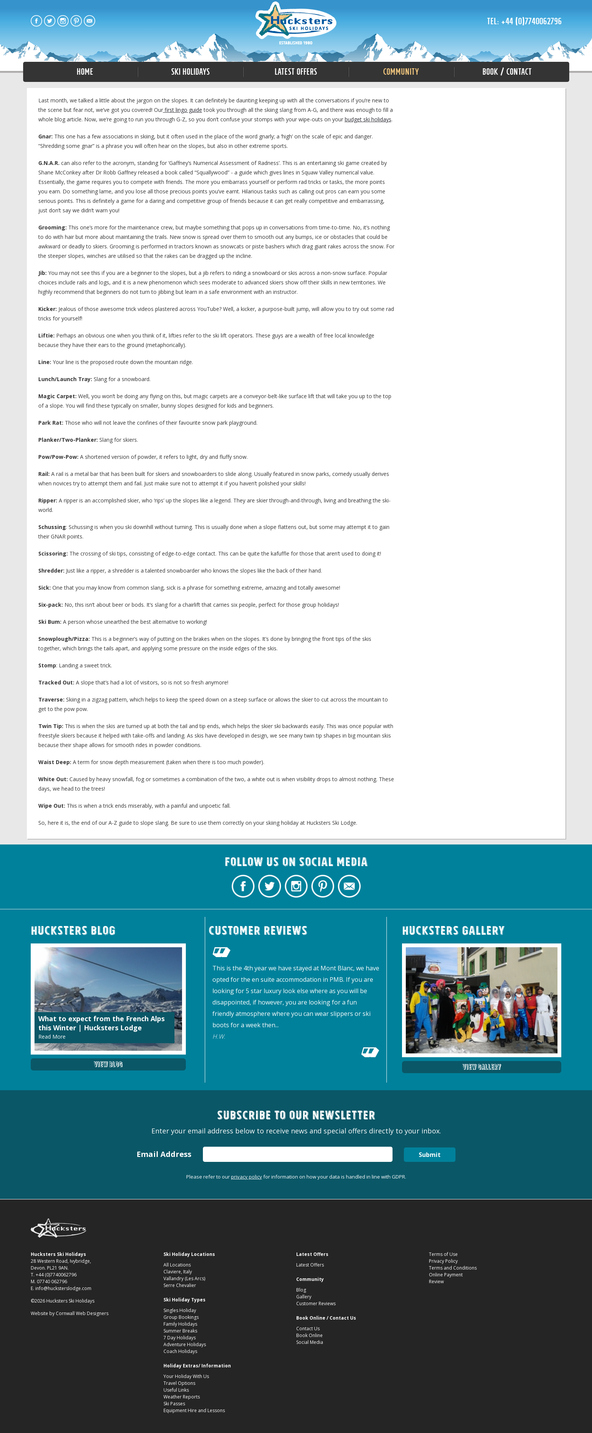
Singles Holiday (179, 1310)
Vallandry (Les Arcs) (184, 1278)
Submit (430, 1154)
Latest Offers (296, 72)
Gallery (303, 1296)
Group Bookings (181, 1317)
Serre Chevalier (179, 1285)
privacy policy (246, 1176)
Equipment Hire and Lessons (194, 1410)
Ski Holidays (190, 72)
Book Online (309, 1335)
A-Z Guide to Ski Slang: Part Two (296, 23)
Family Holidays (180, 1324)
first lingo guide (182, 109)
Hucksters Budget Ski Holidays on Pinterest (76, 21)
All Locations (177, 1265)
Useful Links (176, 1390)
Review (436, 1281)
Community (401, 72)
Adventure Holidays (184, 1344)
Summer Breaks (180, 1331)
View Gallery (481, 1067)
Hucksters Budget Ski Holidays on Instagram (63, 21)
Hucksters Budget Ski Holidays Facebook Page (36, 21)
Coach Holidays (180, 1351)
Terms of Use (443, 1254)
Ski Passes (174, 1403)
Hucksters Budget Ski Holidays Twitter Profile (49, 21)
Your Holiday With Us (186, 1376)
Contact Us (308, 1328)
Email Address (163, 1154)
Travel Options (179, 1383)
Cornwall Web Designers (82, 1313)
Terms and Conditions (453, 1268)
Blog (301, 1290)
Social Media (309, 1342)
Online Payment (446, 1274)
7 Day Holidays (179, 1337)
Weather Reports (181, 1397)
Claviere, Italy (177, 1271)
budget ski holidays (368, 119)
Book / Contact (507, 72)
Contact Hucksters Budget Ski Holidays (89, 21)
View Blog (108, 1064)
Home (85, 72)
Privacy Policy (443, 1261)
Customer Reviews (316, 1303)
